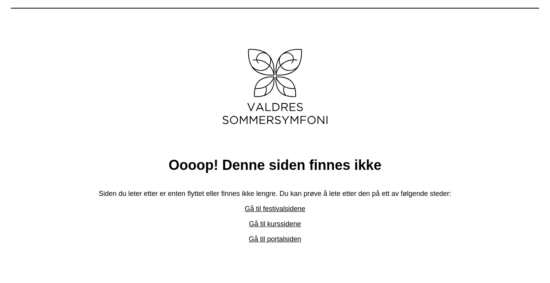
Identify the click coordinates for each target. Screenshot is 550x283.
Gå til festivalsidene (275, 209)
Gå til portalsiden (275, 239)
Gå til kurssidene (275, 224)
